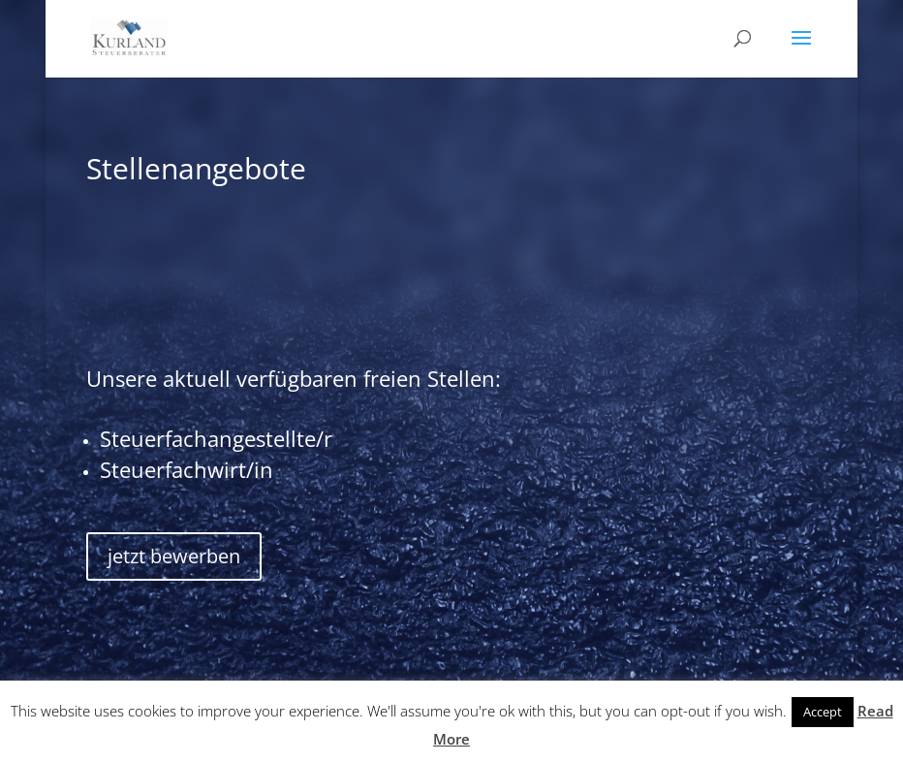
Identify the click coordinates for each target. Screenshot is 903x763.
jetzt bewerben (174, 556)
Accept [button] (822, 711)
